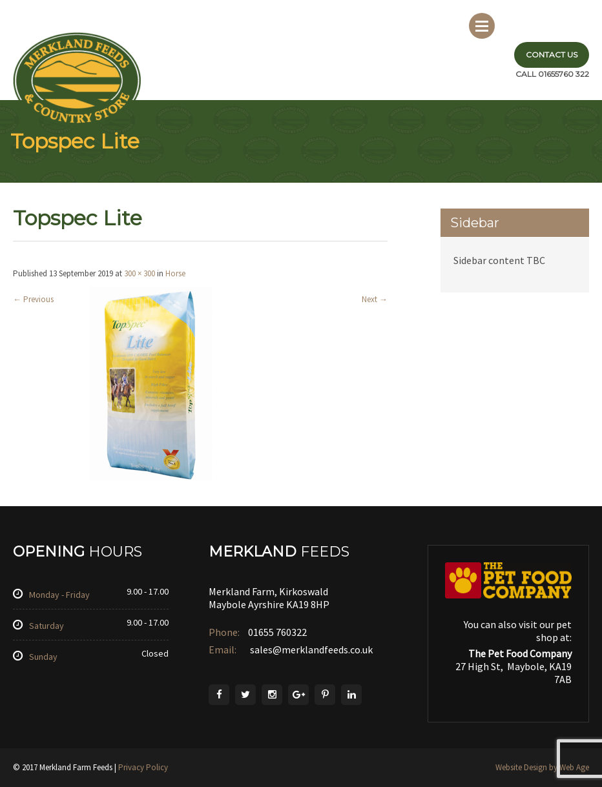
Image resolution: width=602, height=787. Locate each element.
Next (375, 299)
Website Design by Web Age (542, 767)
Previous (33, 299)
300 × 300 (139, 273)
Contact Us (551, 54)
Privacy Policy (143, 767)
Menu (482, 26)
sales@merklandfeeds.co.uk (310, 649)
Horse (175, 273)
